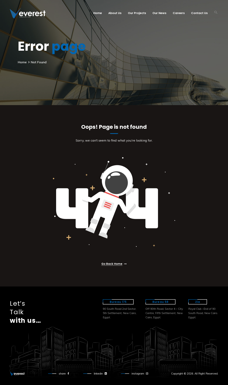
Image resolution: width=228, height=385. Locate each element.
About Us (114, 13)
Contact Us (199, 13)
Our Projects (137, 13)
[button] (216, 13)
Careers (179, 13)
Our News (159, 13)
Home (97, 13)
